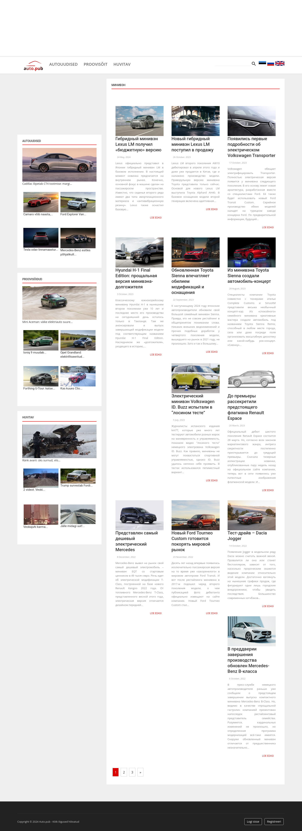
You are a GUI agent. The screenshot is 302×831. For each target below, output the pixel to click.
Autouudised (63, 64)
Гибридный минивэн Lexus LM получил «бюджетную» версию (138, 144)
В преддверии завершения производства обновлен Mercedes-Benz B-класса (248, 660)
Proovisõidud (32, 279)
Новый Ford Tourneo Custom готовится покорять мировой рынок (192, 541)
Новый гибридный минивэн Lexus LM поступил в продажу (192, 144)
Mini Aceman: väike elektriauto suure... (47, 322)
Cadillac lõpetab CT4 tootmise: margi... (47, 184)
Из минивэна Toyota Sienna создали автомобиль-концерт (249, 276)
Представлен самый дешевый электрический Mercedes (136, 541)
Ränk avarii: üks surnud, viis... (41, 460)
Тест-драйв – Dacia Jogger (247, 535)
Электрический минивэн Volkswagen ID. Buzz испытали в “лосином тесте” (193, 404)
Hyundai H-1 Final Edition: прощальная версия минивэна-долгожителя (136, 278)
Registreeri (274, 821)
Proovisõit (95, 64)
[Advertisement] (151, 28)
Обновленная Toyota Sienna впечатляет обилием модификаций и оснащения (192, 281)
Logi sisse (253, 821)
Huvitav (121, 64)
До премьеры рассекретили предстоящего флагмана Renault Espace (246, 407)
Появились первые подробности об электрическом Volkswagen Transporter (251, 147)
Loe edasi (155, 217)
